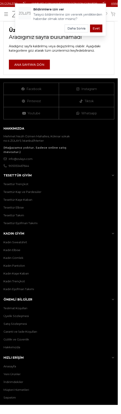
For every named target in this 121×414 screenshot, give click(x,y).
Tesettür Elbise (13, 207)
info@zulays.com (18, 159)
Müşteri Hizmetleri (16, 389)
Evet (96, 28)
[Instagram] (86, 89)
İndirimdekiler (13, 382)
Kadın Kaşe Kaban (16, 273)
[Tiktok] (86, 101)
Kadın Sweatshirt (15, 242)
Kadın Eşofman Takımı (18, 289)
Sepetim (9, 397)
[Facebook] (31, 89)
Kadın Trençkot (14, 281)
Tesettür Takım (13, 215)
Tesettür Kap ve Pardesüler (22, 192)
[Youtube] (31, 113)
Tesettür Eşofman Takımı (20, 223)
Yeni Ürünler (12, 374)
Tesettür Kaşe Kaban (17, 199)
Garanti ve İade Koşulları (20, 331)
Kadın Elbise (11, 250)
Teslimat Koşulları (15, 308)
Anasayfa (9, 366)
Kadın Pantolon (14, 265)
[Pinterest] (31, 101)
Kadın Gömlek (13, 258)
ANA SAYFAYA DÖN (29, 65)
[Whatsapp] (86, 113)
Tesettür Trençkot (15, 184)
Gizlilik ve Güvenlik (16, 339)
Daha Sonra (76, 28)
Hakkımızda (11, 347)
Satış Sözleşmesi (15, 323)
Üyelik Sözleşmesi (16, 316)
